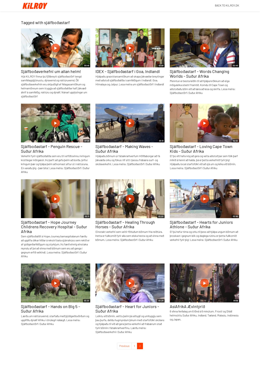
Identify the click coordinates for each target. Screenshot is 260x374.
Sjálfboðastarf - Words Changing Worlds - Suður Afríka (199, 73)
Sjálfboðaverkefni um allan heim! (51, 71)
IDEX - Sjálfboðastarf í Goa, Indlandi (127, 71)
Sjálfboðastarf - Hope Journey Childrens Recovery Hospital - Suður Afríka (54, 227)
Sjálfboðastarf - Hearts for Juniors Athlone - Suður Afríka (201, 224)
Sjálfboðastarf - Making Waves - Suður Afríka (124, 148)
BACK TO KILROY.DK (227, 5)
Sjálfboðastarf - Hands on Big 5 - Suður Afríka (50, 308)
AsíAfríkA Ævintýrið (187, 306)
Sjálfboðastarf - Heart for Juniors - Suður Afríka (127, 308)
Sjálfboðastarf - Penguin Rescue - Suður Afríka (51, 148)
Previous (124, 345)
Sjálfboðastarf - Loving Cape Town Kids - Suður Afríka (201, 148)
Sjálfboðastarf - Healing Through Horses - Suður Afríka (125, 224)
